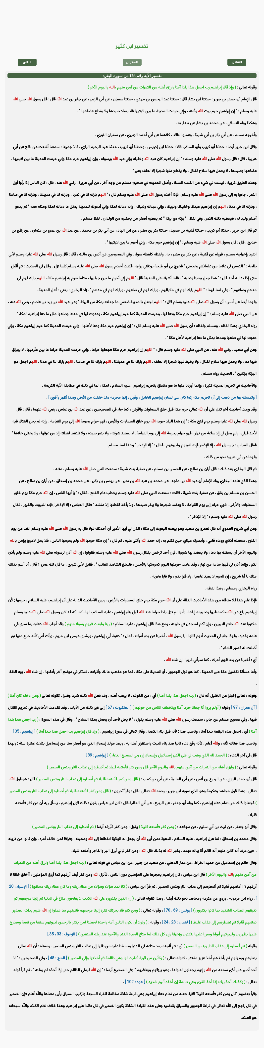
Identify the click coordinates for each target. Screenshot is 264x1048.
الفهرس (132, 62)
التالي (27, 62)
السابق (236, 62)
